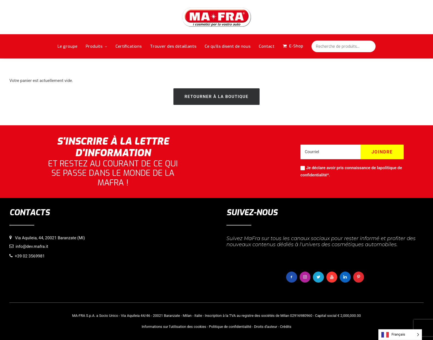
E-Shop (296, 46)
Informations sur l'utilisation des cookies (174, 327)
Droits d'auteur (265, 327)
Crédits (285, 327)
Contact (266, 46)
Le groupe (67, 46)
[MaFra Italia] (216, 17)
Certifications (128, 46)
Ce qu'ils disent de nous (227, 46)
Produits (96, 46)
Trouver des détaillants (173, 46)
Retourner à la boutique (216, 96)
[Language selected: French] (400, 334)
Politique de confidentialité (230, 327)
